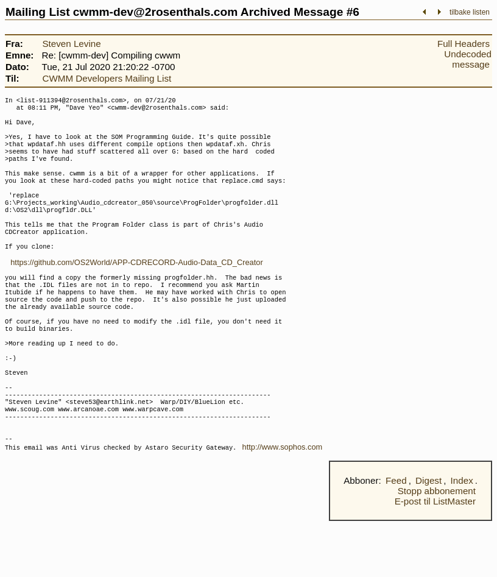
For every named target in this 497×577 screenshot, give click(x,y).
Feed (396, 536)
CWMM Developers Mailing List (106, 78)
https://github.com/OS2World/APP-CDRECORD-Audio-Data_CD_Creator (136, 289)
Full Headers (463, 43)
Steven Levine (71, 43)
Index (462, 536)
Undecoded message (468, 59)
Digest (428, 536)
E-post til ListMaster (435, 557)
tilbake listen (469, 12)
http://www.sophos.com (282, 503)
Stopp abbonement (437, 547)
